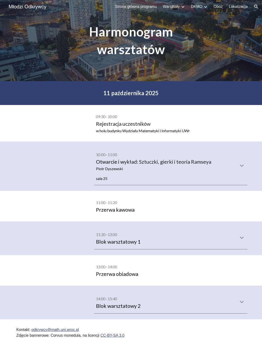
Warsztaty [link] (171, 7)
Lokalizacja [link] (238, 7)
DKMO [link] (196, 7)
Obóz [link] (218, 7)
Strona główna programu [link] (136, 7)
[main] (131, 40)
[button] (256, 6)
